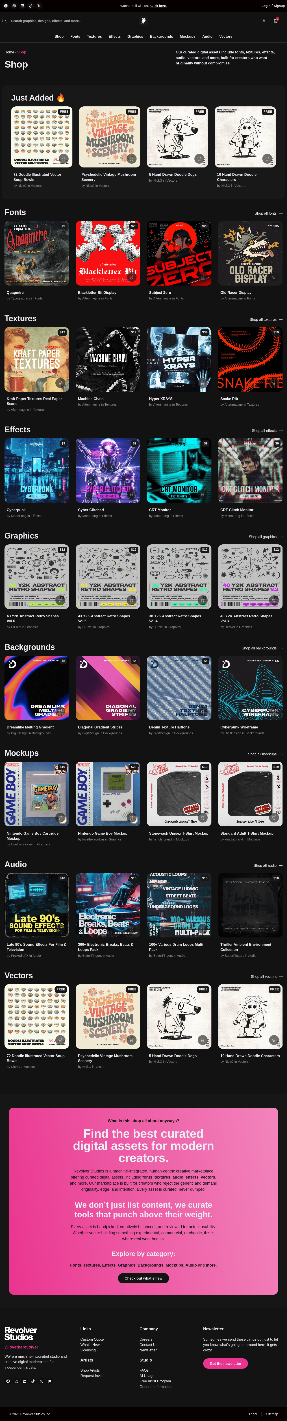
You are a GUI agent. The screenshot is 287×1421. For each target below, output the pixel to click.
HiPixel (16, 627)
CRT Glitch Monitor (236, 510)
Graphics (135, 36)
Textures (94, 36)
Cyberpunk (16, 510)
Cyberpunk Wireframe (239, 727)
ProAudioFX (19, 955)
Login (266, 5)
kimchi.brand (162, 839)
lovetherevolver (22, 844)
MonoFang (18, 516)
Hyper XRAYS (161, 399)
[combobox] (63, 20)
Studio (145, 1360)
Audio (207, 36)
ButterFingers (92, 955)
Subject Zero (160, 292)
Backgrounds (161, 36)
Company (148, 1329)
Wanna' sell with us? (143, 6)
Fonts (75, 36)
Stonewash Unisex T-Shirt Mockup (178, 833)
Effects (115, 36)
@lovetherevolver (21, 1347)
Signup (279, 5)
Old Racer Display (236, 292)
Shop (59, 36)
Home (9, 52)
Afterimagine (91, 298)
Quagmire (15, 292)
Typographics (20, 298)
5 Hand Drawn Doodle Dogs (173, 174)
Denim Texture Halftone (169, 727)
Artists (86, 1360)
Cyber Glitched (91, 510)
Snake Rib (229, 399)
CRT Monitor (160, 510)
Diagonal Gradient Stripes (100, 727)
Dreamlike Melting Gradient (30, 727)
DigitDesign (19, 733)
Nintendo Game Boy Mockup (102, 833)
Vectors (226, 36)
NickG (22, 185)
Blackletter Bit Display (97, 292)
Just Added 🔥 (38, 97)
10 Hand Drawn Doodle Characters (250, 1056)
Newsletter (213, 1329)
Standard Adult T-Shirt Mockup (247, 833)
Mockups (188, 36)
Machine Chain (91, 399)
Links (85, 1329)
